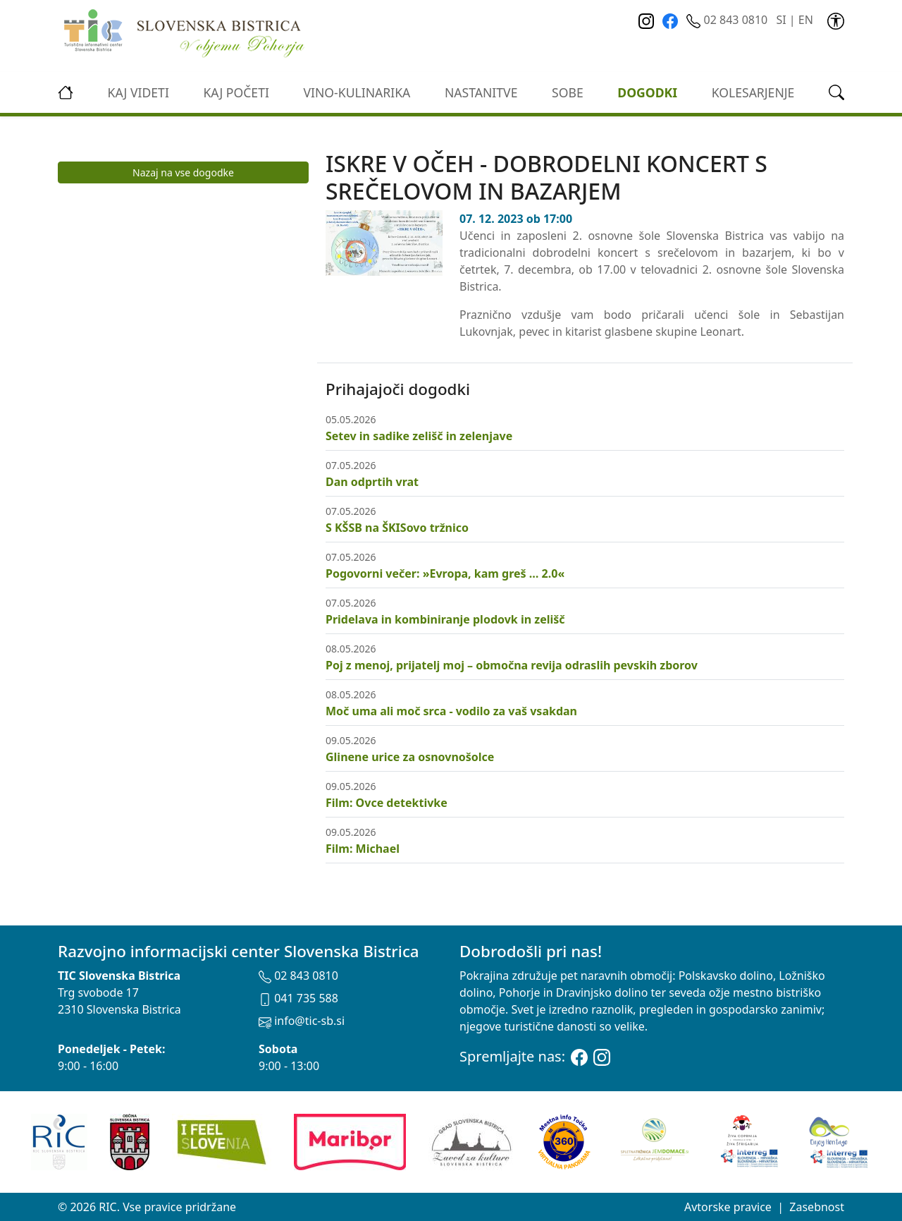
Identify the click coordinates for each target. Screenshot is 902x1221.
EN (805, 20)
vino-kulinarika (356, 92)
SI (781, 20)
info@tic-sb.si (302, 1020)
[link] (835, 20)
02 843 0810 (728, 20)
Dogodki (647, 92)
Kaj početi (235, 92)
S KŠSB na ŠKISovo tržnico (397, 527)
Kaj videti (138, 92)
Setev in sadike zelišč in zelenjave (419, 436)
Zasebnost (816, 1207)
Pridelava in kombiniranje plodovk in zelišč (445, 619)
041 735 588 (298, 998)
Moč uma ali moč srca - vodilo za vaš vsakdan (451, 711)
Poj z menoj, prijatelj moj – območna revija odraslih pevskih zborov (512, 665)
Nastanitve (481, 92)
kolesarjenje (753, 92)
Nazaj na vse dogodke (183, 172)
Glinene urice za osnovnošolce (410, 757)
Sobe (567, 92)
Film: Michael (363, 848)
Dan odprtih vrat (372, 482)
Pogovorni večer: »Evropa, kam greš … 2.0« (445, 573)
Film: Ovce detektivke (386, 802)
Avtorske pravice (728, 1207)
